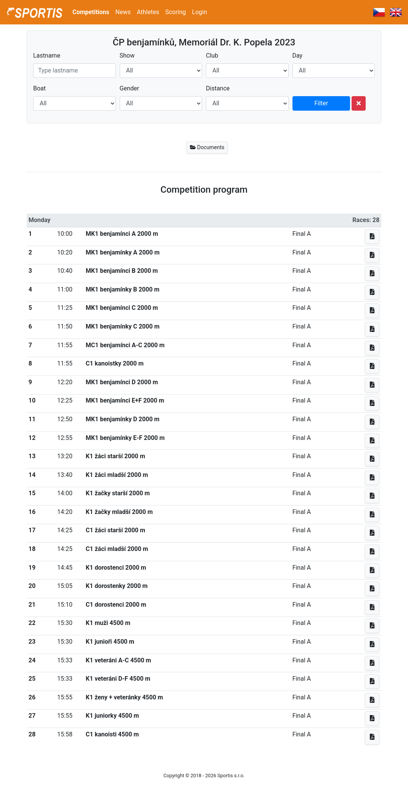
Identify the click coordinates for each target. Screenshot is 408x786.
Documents (207, 147)
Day (297, 55)
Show (127, 55)
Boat (39, 88)
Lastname (46, 55)
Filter (321, 103)
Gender (129, 88)
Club (212, 55)
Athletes (148, 12)
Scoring (175, 12)
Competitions (90, 12)
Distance (218, 88)
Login (199, 12)
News (123, 12)
